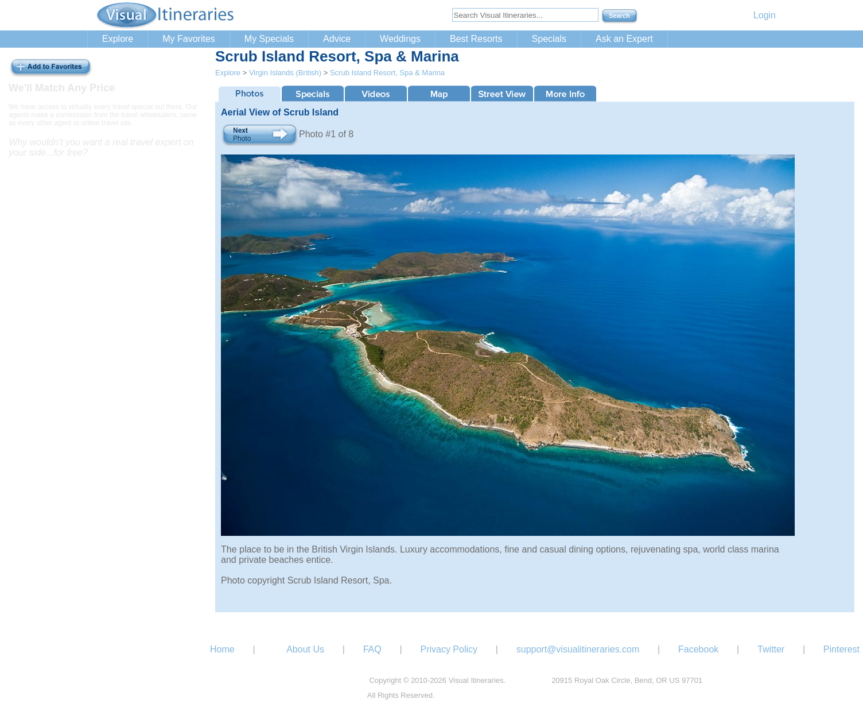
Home (222, 649)
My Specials (269, 39)
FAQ (372, 649)
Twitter (770, 649)
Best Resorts (476, 39)
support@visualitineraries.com (578, 649)
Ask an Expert (624, 39)
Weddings (400, 39)
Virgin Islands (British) (285, 72)
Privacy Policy (448, 649)
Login (764, 15)
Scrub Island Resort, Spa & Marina (387, 72)
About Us (305, 649)
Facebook (698, 649)
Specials (549, 39)
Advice (337, 39)
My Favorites (188, 39)
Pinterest (841, 649)
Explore (117, 39)
